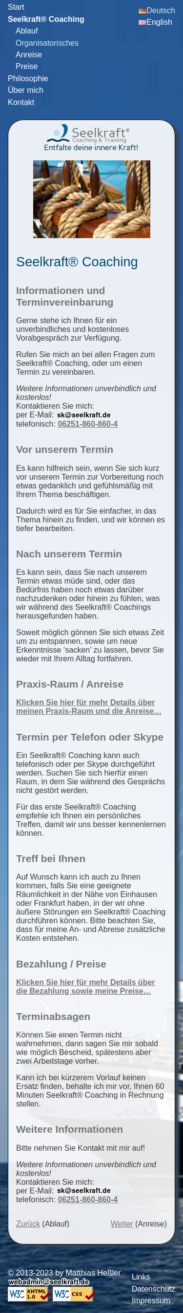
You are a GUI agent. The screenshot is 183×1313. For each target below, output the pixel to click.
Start (16, 7)
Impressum (151, 1300)
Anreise (29, 55)
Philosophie (28, 78)
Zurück (28, 1224)
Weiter (122, 1224)
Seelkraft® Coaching (46, 19)
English (155, 22)
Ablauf (27, 31)
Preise (27, 66)
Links (141, 1277)
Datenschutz (153, 1289)
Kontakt (21, 102)
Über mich (25, 90)
